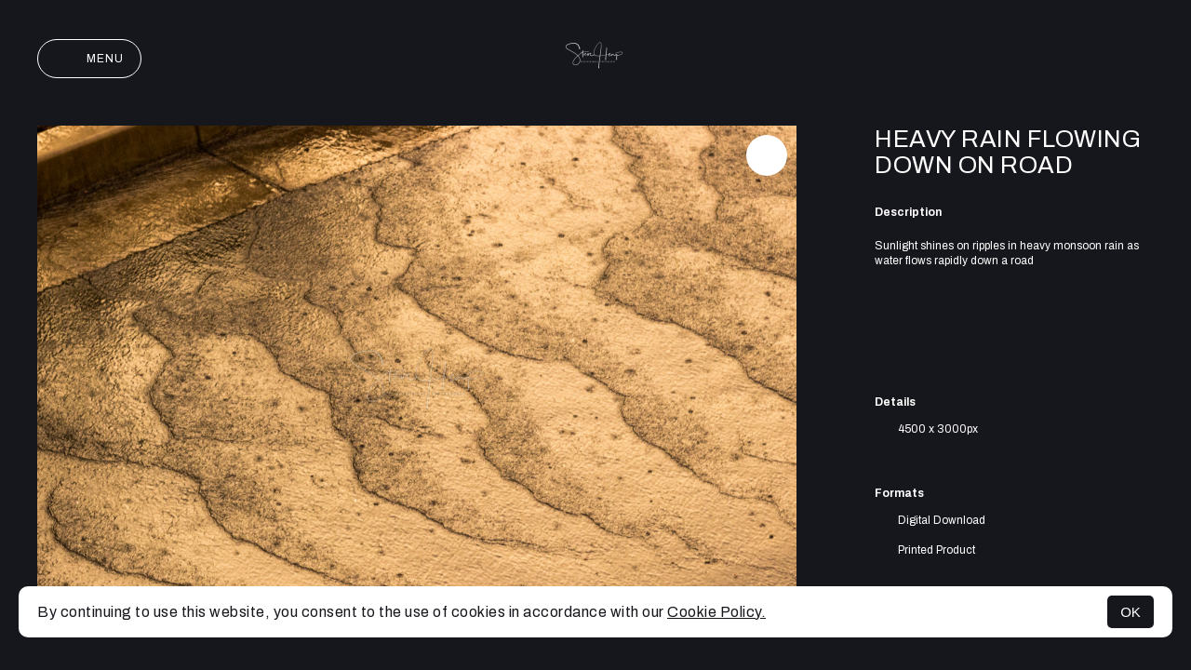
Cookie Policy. (716, 612)
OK (1130, 612)
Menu (89, 58)
